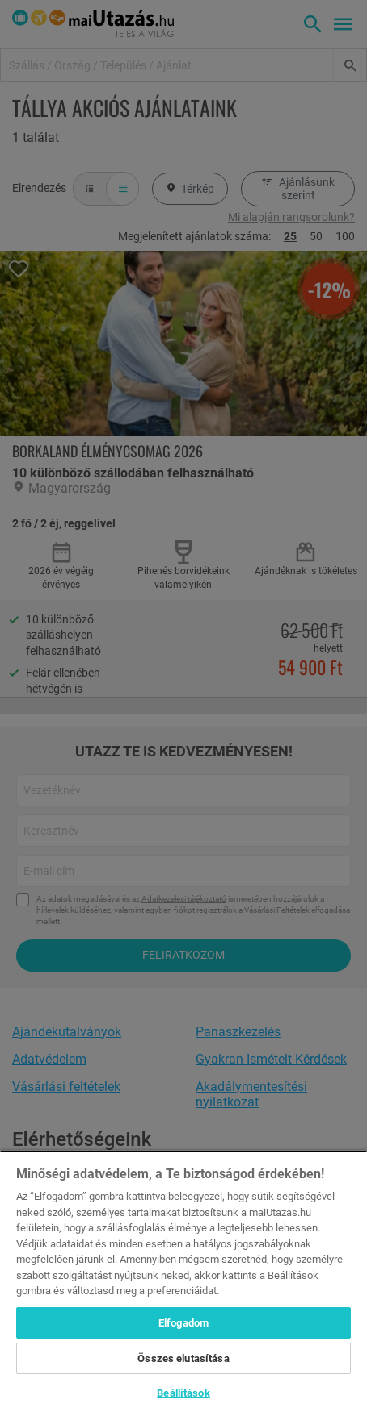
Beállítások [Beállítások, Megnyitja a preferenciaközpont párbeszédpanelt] (183, 1393)
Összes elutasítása (183, 1358)
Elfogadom (183, 1323)
